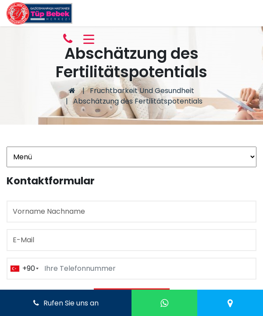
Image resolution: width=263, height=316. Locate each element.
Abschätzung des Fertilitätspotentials (138, 101)
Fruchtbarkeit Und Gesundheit (142, 91)
